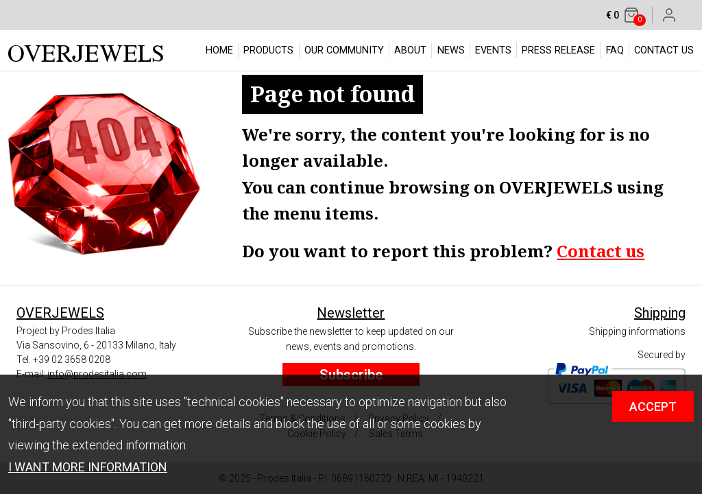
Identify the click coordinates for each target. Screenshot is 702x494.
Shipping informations (637, 331)
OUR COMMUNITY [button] (344, 50)
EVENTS (493, 50)
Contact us (600, 250)
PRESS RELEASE (558, 50)
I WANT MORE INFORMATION (87, 467)
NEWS (451, 50)
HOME (219, 50)
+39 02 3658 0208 (71, 359)
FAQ (615, 50)
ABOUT (410, 50)
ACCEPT (653, 406)
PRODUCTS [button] (268, 50)
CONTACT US (664, 50)
